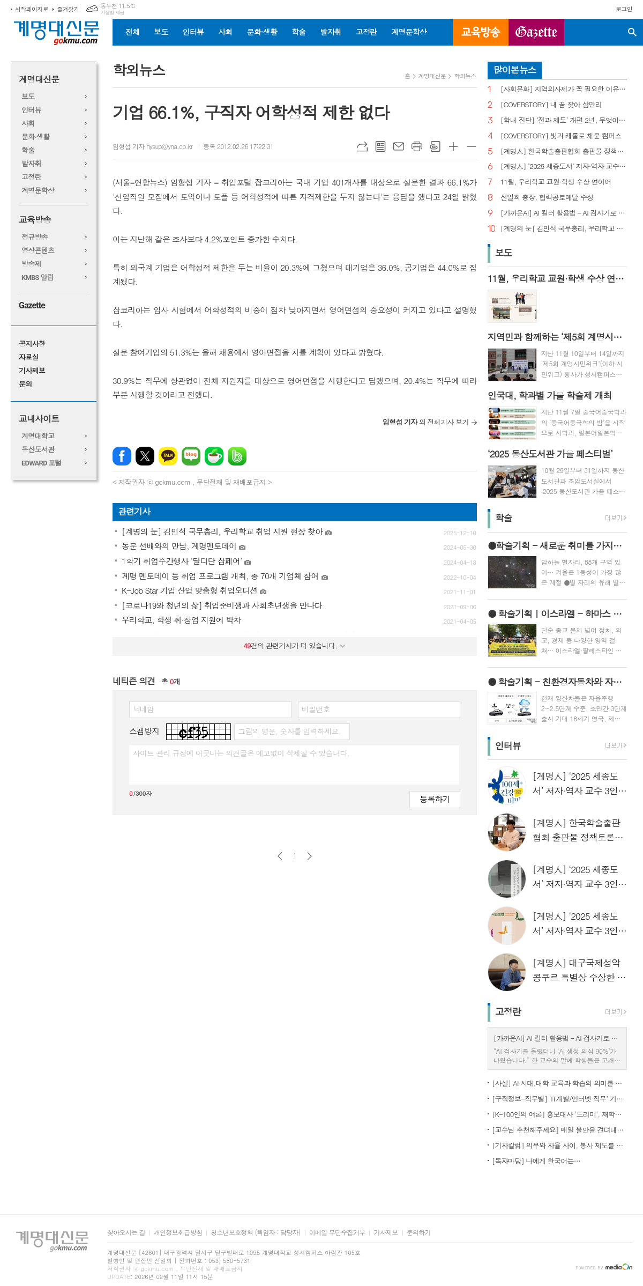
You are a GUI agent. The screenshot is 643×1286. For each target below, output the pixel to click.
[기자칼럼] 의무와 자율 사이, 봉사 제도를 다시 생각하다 (559, 1145)
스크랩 (435, 146)
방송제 (31, 264)
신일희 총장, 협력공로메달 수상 (547, 197)
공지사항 (32, 344)
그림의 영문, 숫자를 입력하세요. (289, 731)
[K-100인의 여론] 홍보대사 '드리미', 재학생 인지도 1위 (559, 1114)
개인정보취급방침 (178, 1233)
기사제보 (32, 371)
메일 (398, 146)
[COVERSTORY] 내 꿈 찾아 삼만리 (551, 104)
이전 (280, 856)
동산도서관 (37, 450)
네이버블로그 (191, 456)
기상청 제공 (112, 12)
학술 (298, 31)
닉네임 (143, 709)
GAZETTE (536, 32)
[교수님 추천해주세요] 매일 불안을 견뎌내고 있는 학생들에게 (559, 1130)
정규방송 (34, 237)
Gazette (32, 305)
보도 (161, 31)
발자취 (330, 31)
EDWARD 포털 (41, 463)
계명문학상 (409, 31)
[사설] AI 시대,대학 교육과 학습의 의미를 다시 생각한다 (559, 1083)
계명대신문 (39, 80)
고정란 (366, 31)
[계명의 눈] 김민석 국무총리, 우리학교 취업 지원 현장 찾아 (563, 228)
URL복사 (362, 146)
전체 (132, 31)
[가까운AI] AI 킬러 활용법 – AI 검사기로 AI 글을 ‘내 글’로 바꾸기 (563, 213)
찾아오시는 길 (126, 1233)
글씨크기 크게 (453, 146)
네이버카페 (214, 456)
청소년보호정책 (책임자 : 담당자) (255, 1233)
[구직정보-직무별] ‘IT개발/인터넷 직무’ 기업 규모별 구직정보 (559, 1098)
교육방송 (481, 32)
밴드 (237, 456)
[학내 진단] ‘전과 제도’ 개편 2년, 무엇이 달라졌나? (563, 120)
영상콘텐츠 (37, 251)
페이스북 (122, 456)
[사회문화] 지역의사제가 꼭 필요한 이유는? (563, 89)
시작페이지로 (31, 9)
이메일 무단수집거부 (337, 1233)
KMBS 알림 (37, 278)
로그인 (624, 9)
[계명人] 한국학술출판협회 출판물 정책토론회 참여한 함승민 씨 (563, 151)
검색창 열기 (632, 32)
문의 (25, 384)
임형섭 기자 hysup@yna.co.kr (152, 146)
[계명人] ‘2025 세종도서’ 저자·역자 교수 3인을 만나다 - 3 (563, 166)
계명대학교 (37, 436)
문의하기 (419, 1233)
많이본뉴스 (515, 69)
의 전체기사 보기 (426, 422)
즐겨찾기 (68, 9)
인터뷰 (193, 31)
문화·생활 (261, 31)
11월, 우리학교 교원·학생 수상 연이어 (555, 182)
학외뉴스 (465, 76)
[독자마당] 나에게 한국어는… (536, 1161)
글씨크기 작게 (471, 146)
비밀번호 (316, 709)
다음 (309, 856)
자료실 (29, 357)
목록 (380, 146)
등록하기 (435, 798)
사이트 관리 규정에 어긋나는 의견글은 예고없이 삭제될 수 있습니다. (241, 753)
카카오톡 (168, 456)
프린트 (417, 146)
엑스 (145, 456)
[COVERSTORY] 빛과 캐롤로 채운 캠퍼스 (561, 136)
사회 (225, 31)
